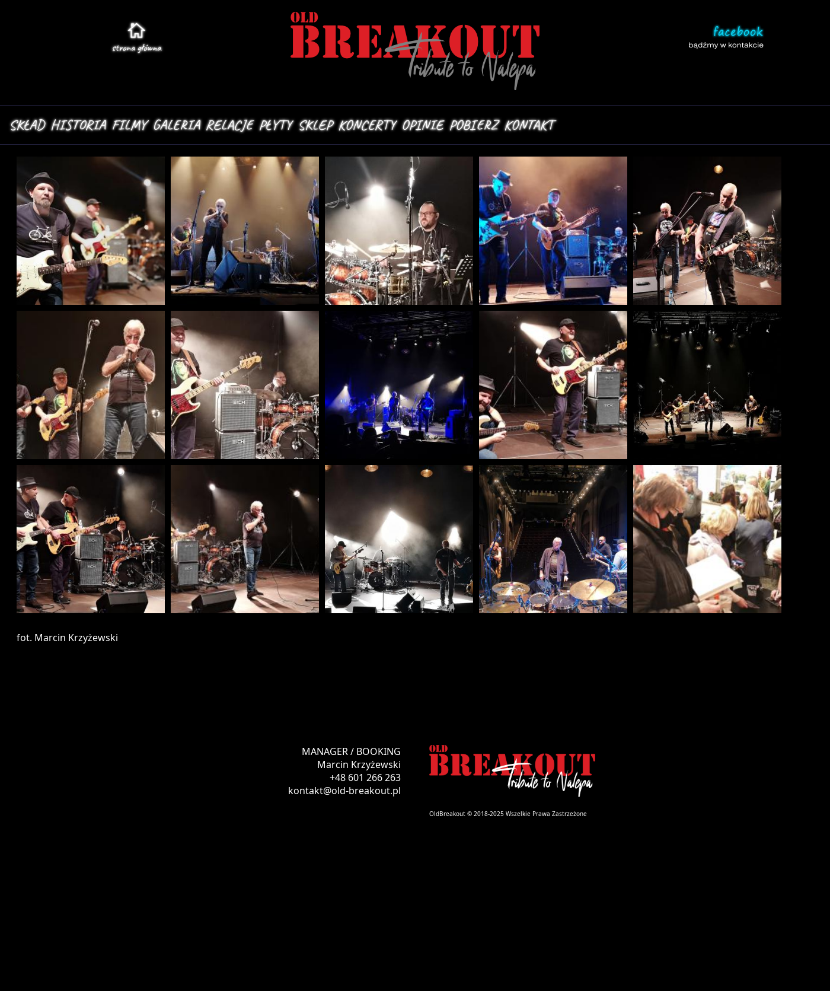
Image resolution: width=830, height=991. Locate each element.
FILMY (128, 124)
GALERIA (176, 124)
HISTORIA (78, 124)
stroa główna (136, 47)
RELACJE (229, 124)
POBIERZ (473, 124)
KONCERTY (366, 124)
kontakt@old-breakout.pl (344, 790)
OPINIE (422, 124)
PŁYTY (275, 124)
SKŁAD (26, 124)
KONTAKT (528, 124)
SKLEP (315, 124)
